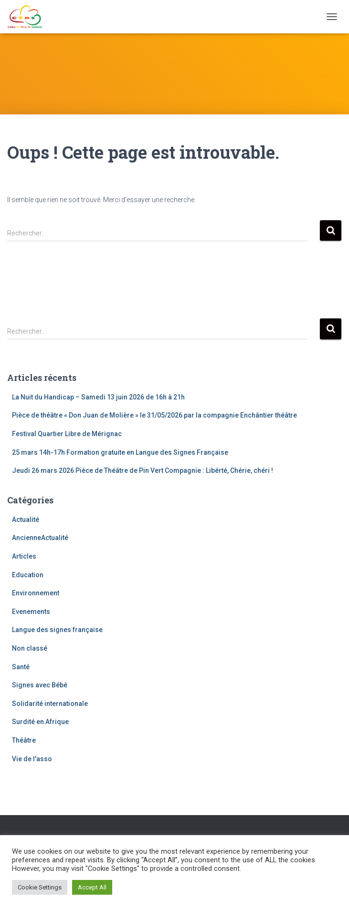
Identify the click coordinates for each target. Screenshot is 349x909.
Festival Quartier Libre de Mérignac (67, 434)
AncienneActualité (40, 537)
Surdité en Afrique (40, 721)
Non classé (29, 648)
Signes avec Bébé (39, 685)
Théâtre (24, 740)
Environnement (35, 593)
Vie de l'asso (32, 759)
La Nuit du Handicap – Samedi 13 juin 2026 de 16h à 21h (98, 397)
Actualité (25, 519)
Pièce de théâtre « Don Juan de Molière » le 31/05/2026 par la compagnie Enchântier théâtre (154, 415)
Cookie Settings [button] (40, 887)
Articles (24, 556)
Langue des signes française (57, 629)
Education (27, 575)
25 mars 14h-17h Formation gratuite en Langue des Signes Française (120, 452)
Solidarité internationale (50, 703)
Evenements (31, 611)
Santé (21, 667)
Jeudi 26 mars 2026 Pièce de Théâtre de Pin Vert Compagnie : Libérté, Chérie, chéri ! (142, 470)
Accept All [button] (92, 887)
